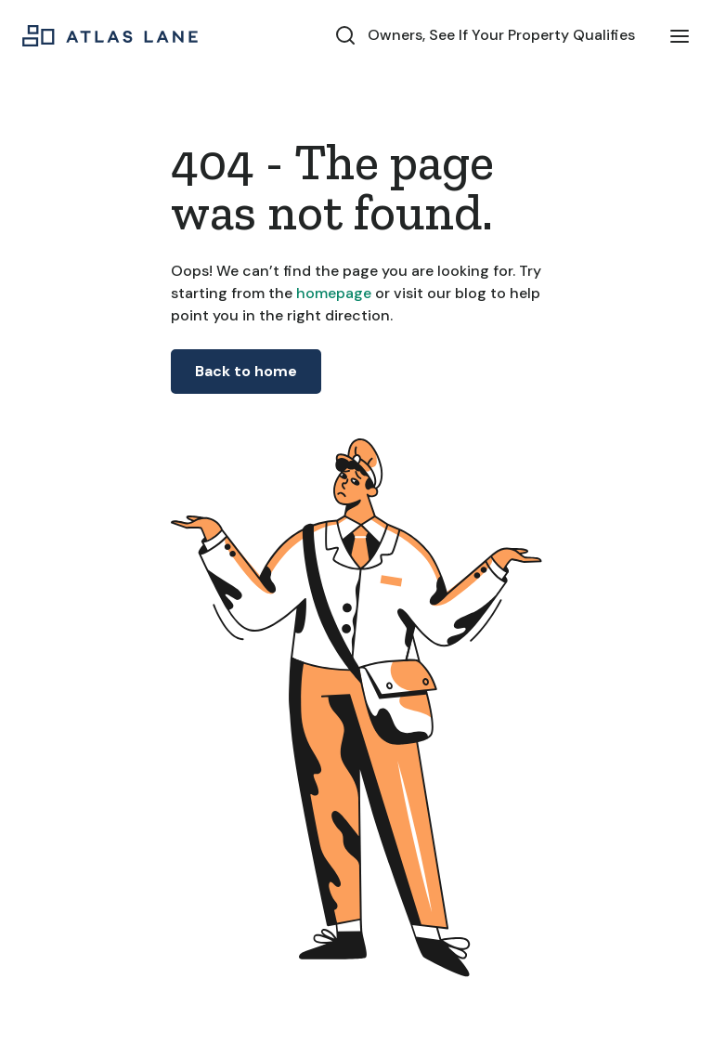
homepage (331, 293)
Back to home (246, 371)
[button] (679, 35)
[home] (110, 35)
